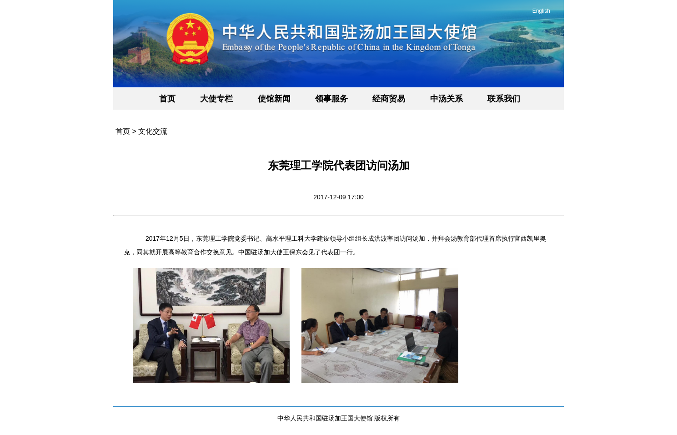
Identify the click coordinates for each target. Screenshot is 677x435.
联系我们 (503, 98)
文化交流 (152, 131)
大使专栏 (216, 98)
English (541, 11)
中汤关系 (446, 98)
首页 (167, 98)
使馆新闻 (274, 98)
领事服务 (331, 98)
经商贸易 (388, 98)
